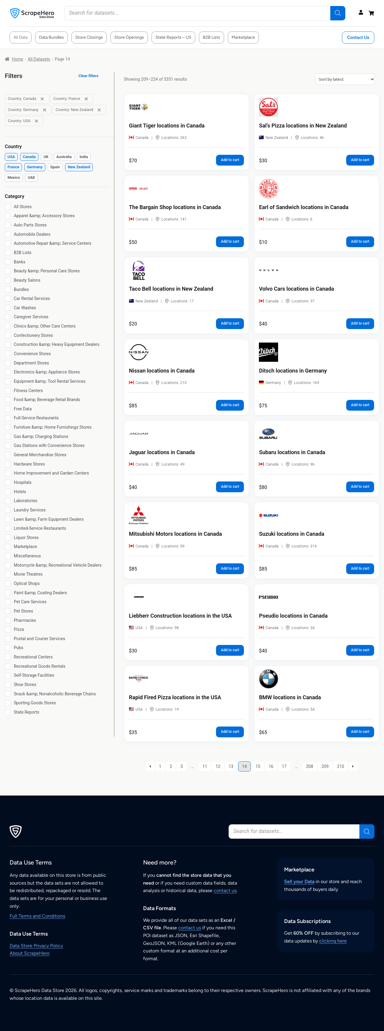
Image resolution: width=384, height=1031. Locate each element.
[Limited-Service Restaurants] (8, 528)
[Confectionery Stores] (8, 335)
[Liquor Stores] (8, 538)
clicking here (333, 941)
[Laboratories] (8, 501)
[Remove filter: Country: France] (86, 99)
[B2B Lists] (8, 253)
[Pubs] (8, 648)
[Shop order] (345, 79)
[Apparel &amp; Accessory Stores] (8, 216)
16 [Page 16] (270, 766)
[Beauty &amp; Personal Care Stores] (8, 271)
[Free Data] (8, 409)
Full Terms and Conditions (37, 916)
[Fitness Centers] (8, 391)
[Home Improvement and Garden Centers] (8, 473)
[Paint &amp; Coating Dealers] (8, 593)
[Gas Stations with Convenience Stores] (8, 446)
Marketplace (243, 37)
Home (17, 59)
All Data (21, 37)
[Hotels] (8, 492)
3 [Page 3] (182, 766)
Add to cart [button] (230, 160)
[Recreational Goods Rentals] (8, 666)
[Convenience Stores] (8, 354)
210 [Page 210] (340, 766)
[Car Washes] (8, 308)
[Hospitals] (8, 482)
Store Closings (89, 37)
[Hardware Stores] (8, 464)
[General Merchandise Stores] (8, 455)
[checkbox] (11, 157)
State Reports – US (173, 37)
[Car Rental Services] (8, 298)
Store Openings (129, 37)
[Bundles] (8, 289)
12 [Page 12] (217, 766)
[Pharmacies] (8, 620)
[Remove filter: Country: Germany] (44, 110)
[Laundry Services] (8, 510)
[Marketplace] (8, 547)
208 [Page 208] (309, 766)
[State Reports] (8, 712)
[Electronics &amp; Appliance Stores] (8, 372)
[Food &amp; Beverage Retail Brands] (8, 400)
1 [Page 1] (160, 766)
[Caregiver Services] (8, 317)
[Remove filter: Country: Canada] (42, 99)
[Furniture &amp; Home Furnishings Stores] (8, 427)
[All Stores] (8, 207)
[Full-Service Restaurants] (8, 418)
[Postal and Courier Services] (8, 639)
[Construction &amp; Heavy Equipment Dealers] (8, 345)
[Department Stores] (8, 363)
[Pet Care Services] (8, 602)
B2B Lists (211, 37)
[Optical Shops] (8, 583)
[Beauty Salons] (8, 280)
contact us (225, 890)
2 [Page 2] (171, 766)
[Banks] (8, 262)
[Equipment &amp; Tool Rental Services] (8, 381)
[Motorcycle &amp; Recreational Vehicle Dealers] (8, 565)
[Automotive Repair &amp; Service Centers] (8, 244)
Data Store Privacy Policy (36, 946)
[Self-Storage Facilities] (8, 676)
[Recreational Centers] (8, 657)
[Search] (337, 13)
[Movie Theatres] (8, 574)
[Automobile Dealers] (8, 234)
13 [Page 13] (231, 766)
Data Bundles (51, 37)
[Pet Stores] (8, 611)
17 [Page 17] (284, 766)
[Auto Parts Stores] (8, 225)
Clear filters (89, 75)
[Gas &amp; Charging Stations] (8, 436)
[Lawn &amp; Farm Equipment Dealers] (8, 519)
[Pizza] (8, 630)
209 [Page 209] (325, 766)
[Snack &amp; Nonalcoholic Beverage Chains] (8, 694)
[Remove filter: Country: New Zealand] (99, 110)
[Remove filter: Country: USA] (36, 121)
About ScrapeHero (30, 953)
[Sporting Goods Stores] (8, 703)
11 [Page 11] (204, 766)
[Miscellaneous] (8, 556)
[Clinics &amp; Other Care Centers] (8, 326)
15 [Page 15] (258, 766)
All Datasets (39, 59)
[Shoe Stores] (8, 685)
